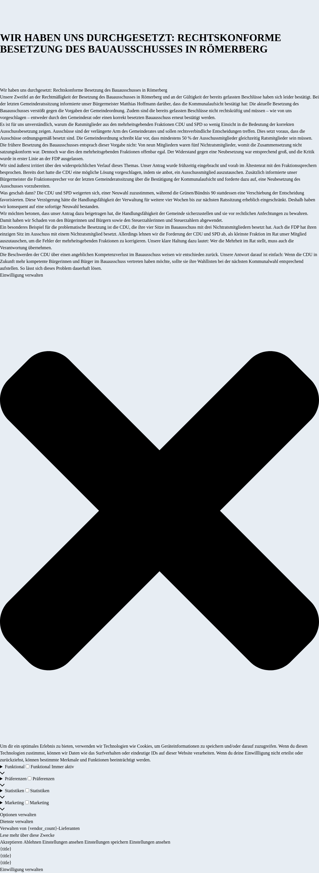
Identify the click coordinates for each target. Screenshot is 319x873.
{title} (5, 848)
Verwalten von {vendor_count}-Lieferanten (40, 828)
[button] (159, 511)
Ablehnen (32, 842)
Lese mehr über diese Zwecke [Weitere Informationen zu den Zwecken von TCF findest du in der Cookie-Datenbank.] (27, 835)
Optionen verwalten (18, 814)
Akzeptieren (11, 842)
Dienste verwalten (16, 821)
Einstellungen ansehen (62, 842)
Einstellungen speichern (106, 842)
